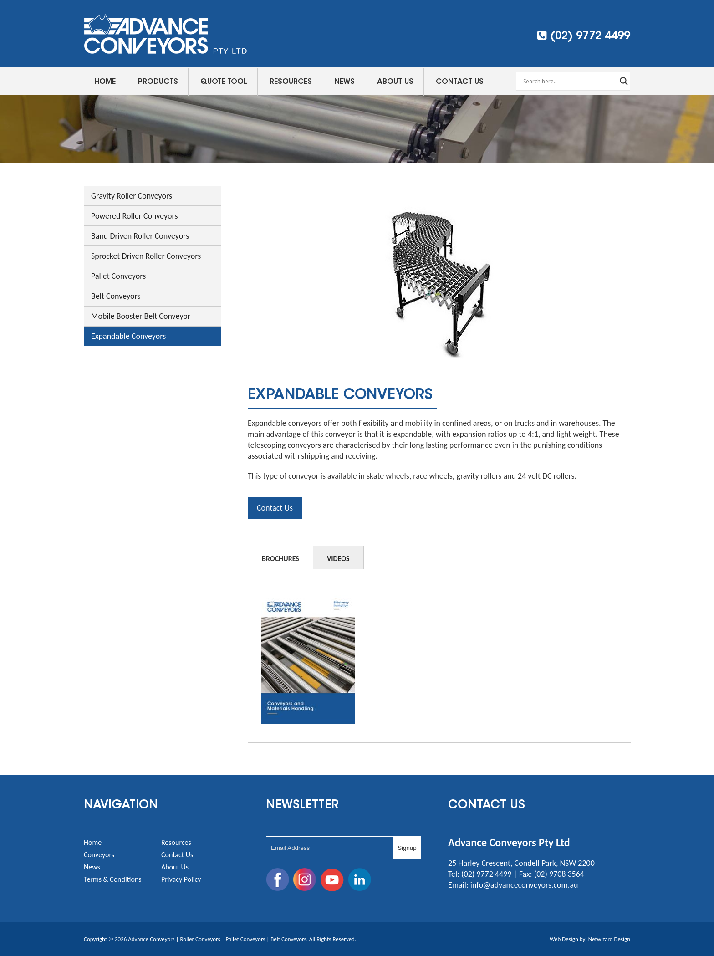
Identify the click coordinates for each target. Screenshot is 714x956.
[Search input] (569, 81)
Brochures (280, 558)
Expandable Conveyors (128, 336)
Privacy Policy (181, 879)
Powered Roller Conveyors (134, 216)
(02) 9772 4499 (583, 36)
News (344, 82)
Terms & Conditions (113, 879)
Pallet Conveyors (118, 276)
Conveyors (99, 854)
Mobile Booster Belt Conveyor (140, 316)
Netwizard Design (609, 939)
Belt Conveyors (115, 296)
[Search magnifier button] (623, 81)
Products (158, 82)
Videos (338, 558)
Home (105, 82)
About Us (395, 82)
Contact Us (460, 82)
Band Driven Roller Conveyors (140, 236)
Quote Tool (223, 82)
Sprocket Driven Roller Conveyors (146, 256)
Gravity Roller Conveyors (131, 196)
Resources (291, 82)
